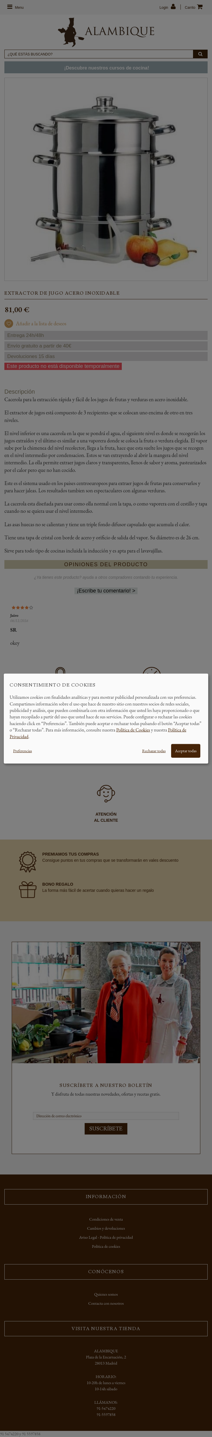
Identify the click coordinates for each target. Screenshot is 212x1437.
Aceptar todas (186, 750)
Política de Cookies (133, 730)
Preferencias (22, 750)
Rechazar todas (154, 750)
